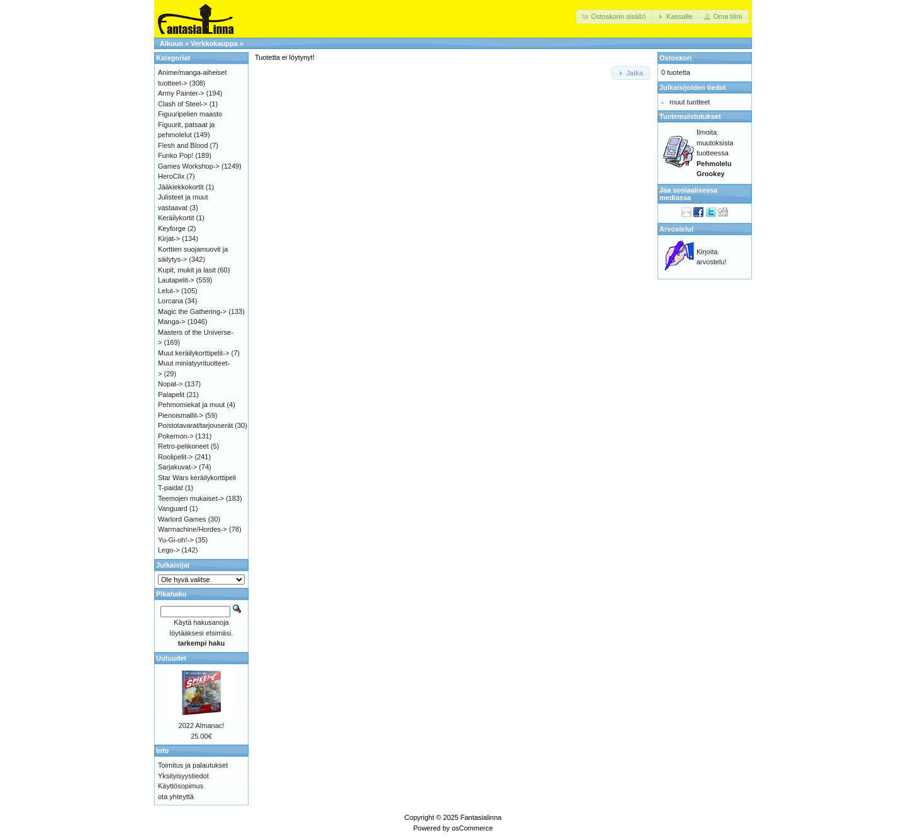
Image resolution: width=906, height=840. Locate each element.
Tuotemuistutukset (690, 116)
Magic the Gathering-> (192, 311)
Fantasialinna (481, 817)
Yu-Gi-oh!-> (176, 540)
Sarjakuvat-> (177, 467)
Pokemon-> (176, 436)
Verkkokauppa (214, 43)
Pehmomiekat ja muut (191, 404)
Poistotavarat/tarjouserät (195, 425)
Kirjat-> (169, 238)
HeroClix (171, 176)
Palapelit (171, 394)
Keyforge (172, 228)
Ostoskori (675, 58)
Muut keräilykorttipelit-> (193, 353)
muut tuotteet (689, 102)
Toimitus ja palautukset (193, 765)
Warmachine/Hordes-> (192, 529)
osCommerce (472, 828)
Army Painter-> (181, 93)
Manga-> (172, 321)
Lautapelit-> (176, 280)
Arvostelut (676, 229)
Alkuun (171, 43)
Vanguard (172, 508)
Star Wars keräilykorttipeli (197, 477)
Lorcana (170, 301)
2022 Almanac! (202, 725)
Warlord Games (182, 519)
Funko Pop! (175, 155)
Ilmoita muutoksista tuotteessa (715, 152)
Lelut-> (168, 290)
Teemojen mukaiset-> (191, 498)
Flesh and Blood (183, 145)
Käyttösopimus (180, 786)
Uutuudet (171, 658)
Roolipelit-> (175, 457)
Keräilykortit (176, 217)
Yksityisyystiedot (183, 776)
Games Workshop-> (189, 166)
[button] (614, 16)
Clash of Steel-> (183, 104)
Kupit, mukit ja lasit (187, 270)
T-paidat (170, 487)
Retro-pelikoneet (183, 446)
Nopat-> (170, 384)
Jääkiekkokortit (181, 187)
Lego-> (169, 550)
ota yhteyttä (176, 796)
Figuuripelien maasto (190, 114)
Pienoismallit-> (180, 415)
